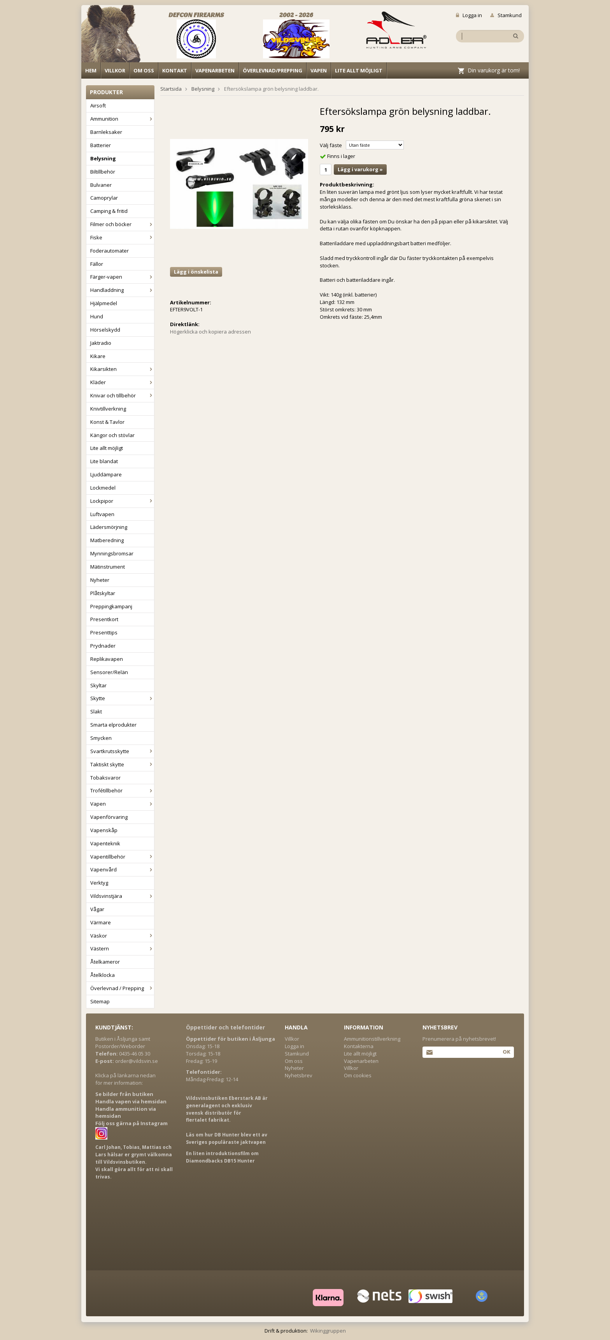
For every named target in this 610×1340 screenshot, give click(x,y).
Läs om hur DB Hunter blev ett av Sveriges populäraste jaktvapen (226, 1138)
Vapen (318, 70)
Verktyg (99, 882)
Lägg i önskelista (196, 271)
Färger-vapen (122, 276)
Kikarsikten (122, 368)
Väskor (122, 935)
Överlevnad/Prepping (272, 70)
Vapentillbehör (122, 856)
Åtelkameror (105, 961)
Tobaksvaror (105, 777)
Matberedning (107, 540)
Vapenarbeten (215, 70)
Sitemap (100, 1001)
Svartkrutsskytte (122, 751)
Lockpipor (122, 500)
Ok (506, 1051)
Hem (90, 70)
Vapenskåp (103, 830)
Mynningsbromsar (111, 553)
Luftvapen (102, 514)
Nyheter (99, 579)
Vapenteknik (105, 843)
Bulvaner (101, 184)
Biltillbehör (102, 171)
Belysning (103, 158)
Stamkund (506, 15)
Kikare (97, 356)
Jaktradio (100, 342)
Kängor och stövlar (112, 435)
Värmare (100, 922)
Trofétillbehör (122, 790)
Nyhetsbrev (298, 1075)
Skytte (122, 698)
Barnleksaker (106, 131)
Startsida (171, 88)
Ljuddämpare (106, 474)
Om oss (143, 70)
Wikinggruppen (328, 1330)
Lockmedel (103, 487)
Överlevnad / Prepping (122, 988)
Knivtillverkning (108, 408)
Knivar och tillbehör (122, 395)
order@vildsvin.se (136, 1060)
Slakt (96, 711)
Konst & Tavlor (107, 421)
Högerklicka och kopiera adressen (210, 331)
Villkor (115, 70)
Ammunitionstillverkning (372, 1038)
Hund (96, 316)
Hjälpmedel (103, 303)
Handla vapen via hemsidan (131, 1101)
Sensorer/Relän (109, 672)
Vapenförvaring (109, 816)
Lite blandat (104, 461)
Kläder (122, 382)
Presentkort (104, 619)
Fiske (122, 237)
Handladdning (122, 289)
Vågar (97, 909)
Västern (122, 948)
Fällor (96, 263)
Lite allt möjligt (358, 70)
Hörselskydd (105, 329)
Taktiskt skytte (122, 764)
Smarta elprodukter (113, 724)
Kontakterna (358, 1046)
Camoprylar (104, 197)
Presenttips (103, 632)
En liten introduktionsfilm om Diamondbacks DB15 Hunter (222, 1157)
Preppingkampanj (111, 606)
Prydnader (103, 645)
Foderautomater (109, 250)
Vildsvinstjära (122, 895)
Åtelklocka (102, 974)
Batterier (100, 145)
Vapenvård (122, 869)
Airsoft (98, 105)
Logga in (469, 15)
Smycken (101, 737)
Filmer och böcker (122, 224)
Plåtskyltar (102, 593)
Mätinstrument (107, 566)
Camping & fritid (109, 210)
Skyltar (98, 685)
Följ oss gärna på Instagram (131, 1123)
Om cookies (358, 1075)
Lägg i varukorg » (360, 169)
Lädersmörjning (108, 526)
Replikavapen (106, 658)
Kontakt (174, 70)
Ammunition (122, 118)
